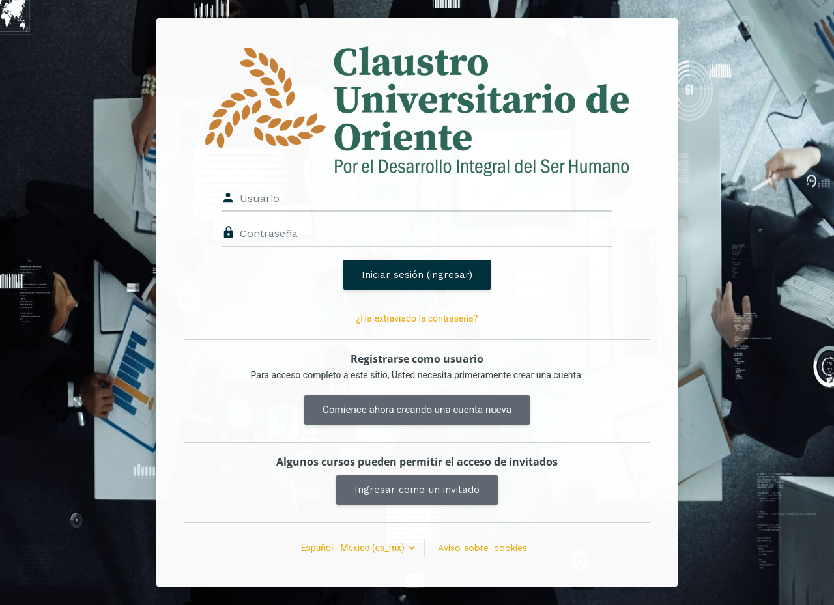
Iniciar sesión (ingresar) (417, 275)
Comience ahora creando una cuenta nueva (417, 409)
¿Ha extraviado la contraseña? (417, 318)
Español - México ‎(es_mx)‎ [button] (354, 547)
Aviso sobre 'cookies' (483, 547)
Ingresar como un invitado (417, 490)
